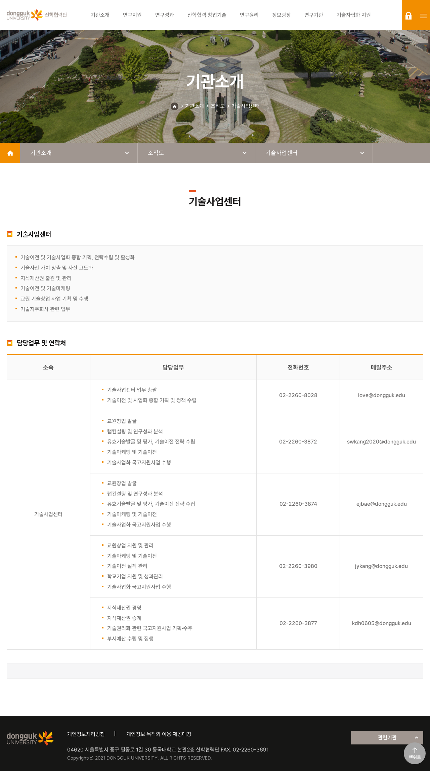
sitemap (423, 16)
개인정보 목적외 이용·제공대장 (158, 734)
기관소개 (194, 106)
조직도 (218, 106)
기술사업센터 (245, 106)
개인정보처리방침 (86, 734)
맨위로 (415, 757)
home (10, 153)
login (408, 16)
